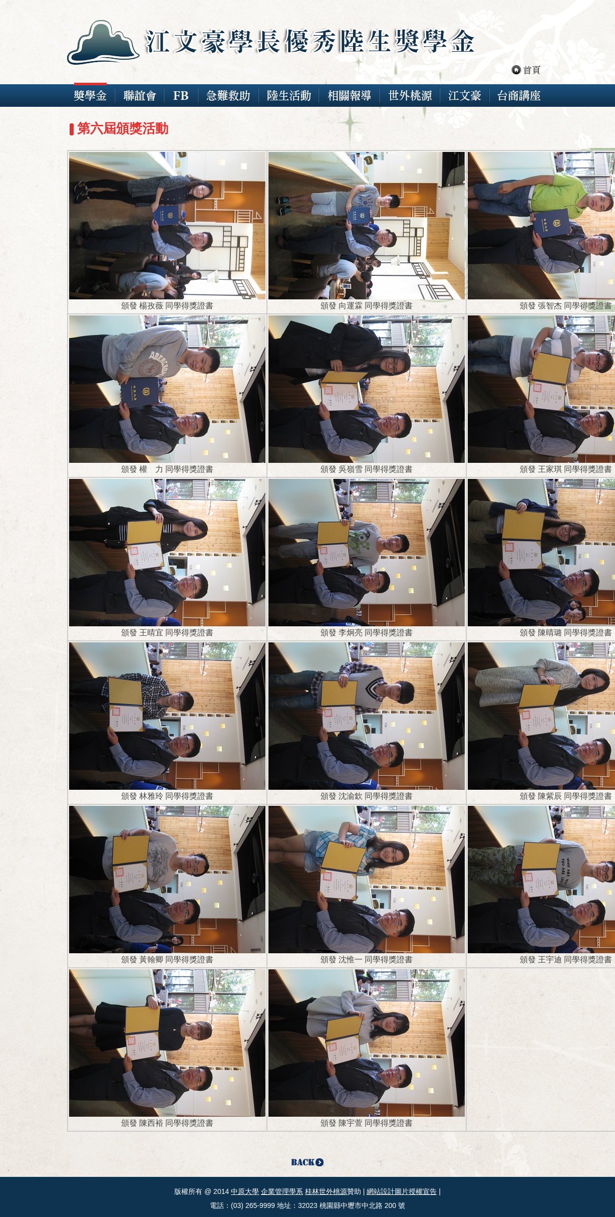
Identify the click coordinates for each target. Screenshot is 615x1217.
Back (308, 1163)
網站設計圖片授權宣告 (402, 1191)
